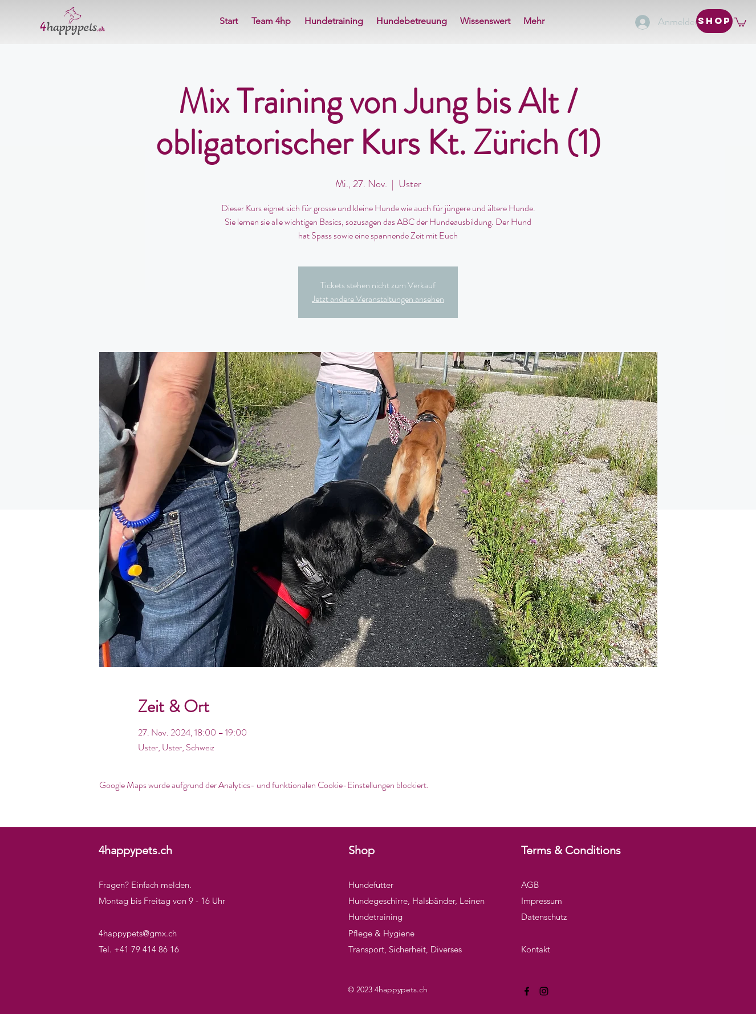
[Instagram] (544, 991)
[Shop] (714, 21)
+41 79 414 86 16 (146, 949)
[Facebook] (527, 991)
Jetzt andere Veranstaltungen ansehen (378, 298)
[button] (740, 22)
